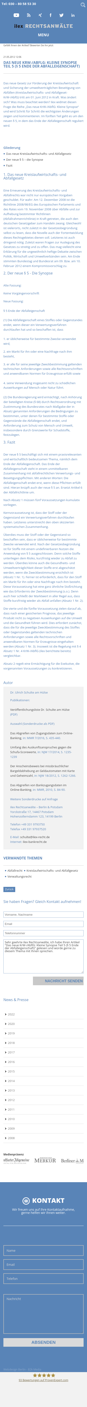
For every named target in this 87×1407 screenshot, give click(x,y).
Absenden (43, 1342)
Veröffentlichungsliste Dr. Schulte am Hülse (40, 710)
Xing (40, 15)
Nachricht (43, 1314)
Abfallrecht (14, 870)
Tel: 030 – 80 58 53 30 (19, 3)
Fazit (9, 165)
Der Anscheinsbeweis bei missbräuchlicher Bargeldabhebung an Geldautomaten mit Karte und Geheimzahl (42, 771)
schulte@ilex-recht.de (35, 837)
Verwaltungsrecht (19, 876)
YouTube (17, 15)
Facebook (51, 15)
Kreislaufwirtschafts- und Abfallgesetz (52, 870)
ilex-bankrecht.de (35, 842)
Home (43, 26)
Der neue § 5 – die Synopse (24, 160)
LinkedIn (73, 15)
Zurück (9, 889)
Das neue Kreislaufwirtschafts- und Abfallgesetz (38, 154)
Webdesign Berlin (14, 1369)
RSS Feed (29, 15)
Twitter (62, 15)
